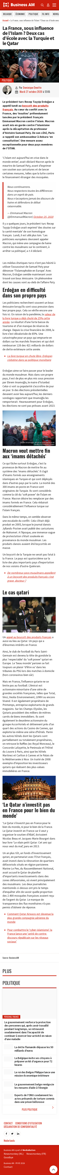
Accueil (5, 20)
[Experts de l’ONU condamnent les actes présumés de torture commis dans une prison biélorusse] (8, 1096)
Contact (8, 1123)
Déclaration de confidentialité (20, 1127)
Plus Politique (38, 1108)
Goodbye (8, 1157)
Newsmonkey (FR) (36, 1153)
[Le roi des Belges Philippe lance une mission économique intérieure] (8, 1071)
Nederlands (9, 1140)
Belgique (7, 14)
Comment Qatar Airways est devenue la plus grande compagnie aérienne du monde (30, 917)
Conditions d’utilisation (28, 1123)
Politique (33, 14)
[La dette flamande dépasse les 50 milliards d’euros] (8, 1047)
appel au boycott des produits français (28, 637)
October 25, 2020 (43, 217)
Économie (20, 14)
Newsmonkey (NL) (13, 1153)
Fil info (45, 14)
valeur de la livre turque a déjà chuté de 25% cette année (29, 318)
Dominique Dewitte (32, 87)
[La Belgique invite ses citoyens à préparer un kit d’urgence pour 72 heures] (8, 1059)
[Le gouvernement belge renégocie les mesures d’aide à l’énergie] (8, 1084)
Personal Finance (11, 1016)
